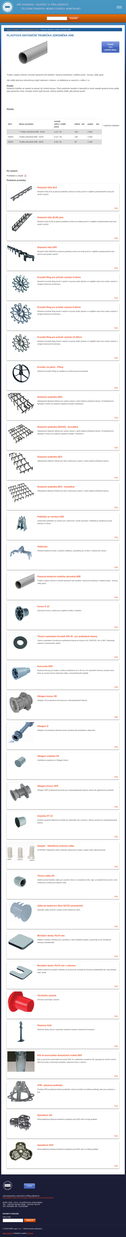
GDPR (29, 1186)
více (116, 208)
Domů (9, 30)
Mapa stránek (8, 1233)
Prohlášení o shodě (17, 176)
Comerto (30, 1233)
